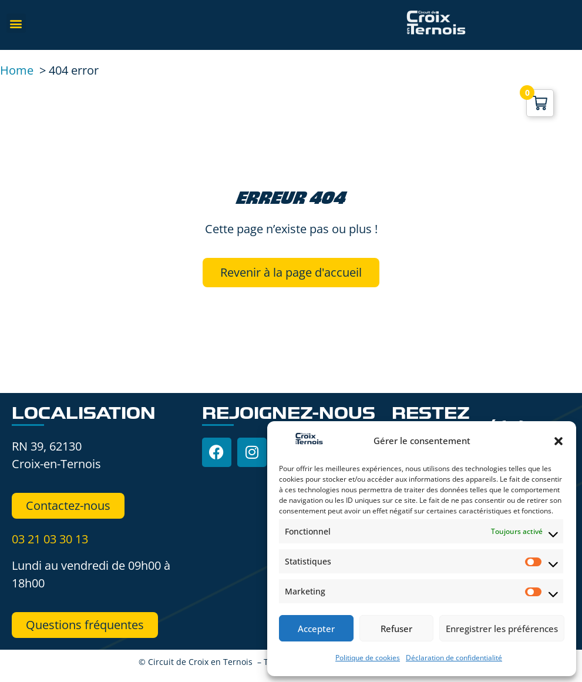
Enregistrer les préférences (502, 628)
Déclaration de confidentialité (454, 658)
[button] (558, 441)
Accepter (316, 628)
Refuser (396, 628)
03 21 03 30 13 (50, 539)
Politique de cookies (367, 658)
